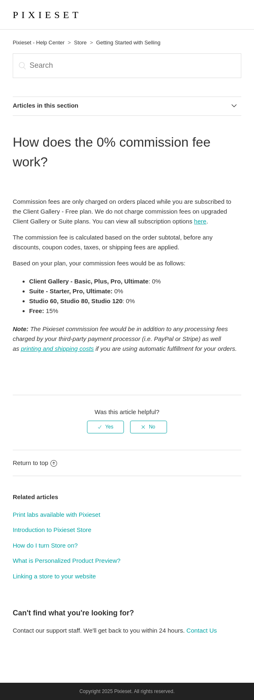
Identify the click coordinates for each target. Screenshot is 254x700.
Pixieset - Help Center (38, 42)
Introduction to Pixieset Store (52, 529)
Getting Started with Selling (128, 42)
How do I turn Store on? (45, 545)
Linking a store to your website (54, 576)
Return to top (35, 462)
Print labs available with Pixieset (56, 514)
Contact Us (201, 630)
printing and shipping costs (57, 348)
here (200, 221)
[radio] (105, 427)
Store (80, 42)
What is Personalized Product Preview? (67, 560)
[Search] (127, 65)
